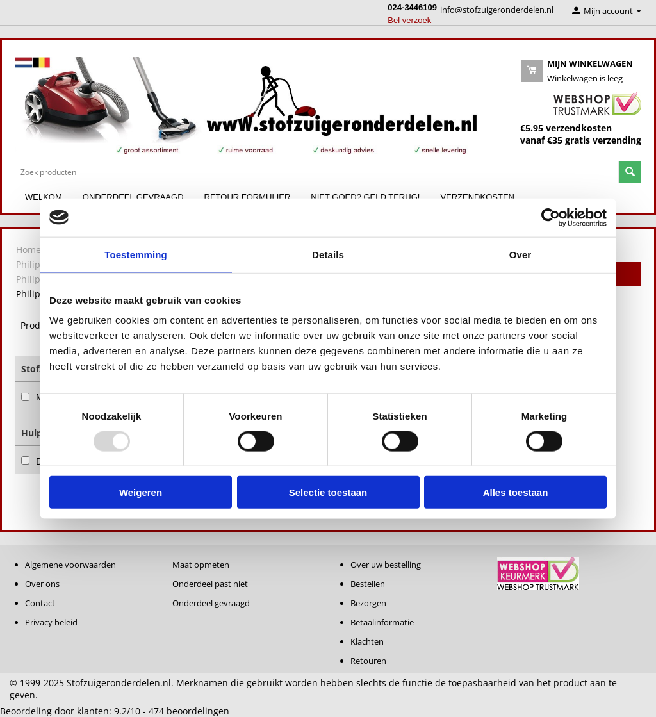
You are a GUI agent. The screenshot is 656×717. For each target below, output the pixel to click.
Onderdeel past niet (210, 583)
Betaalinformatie (382, 622)
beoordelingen (189, 711)
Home (28, 249)
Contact (40, 603)
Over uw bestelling (385, 564)
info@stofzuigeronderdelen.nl (497, 9)
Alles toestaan (515, 492)
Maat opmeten (200, 564)
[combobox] (317, 172)
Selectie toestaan (328, 492)
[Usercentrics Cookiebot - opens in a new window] (551, 217)
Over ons (42, 583)
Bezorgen (368, 603)
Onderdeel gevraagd (211, 603)
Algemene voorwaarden (70, 564)
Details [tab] (328, 254)
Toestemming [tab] (135, 254)
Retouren (368, 660)
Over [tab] (520, 254)
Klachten (367, 641)
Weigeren (140, 492)
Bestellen (367, 583)
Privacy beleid (51, 622)
